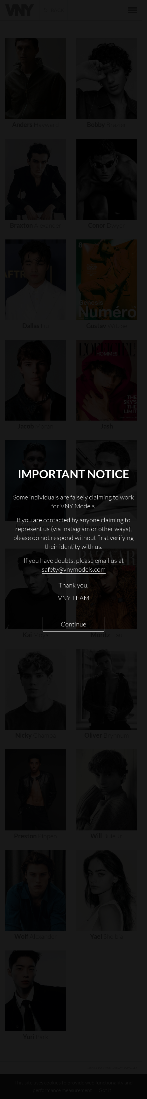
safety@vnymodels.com (74, 569)
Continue (73, 624)
